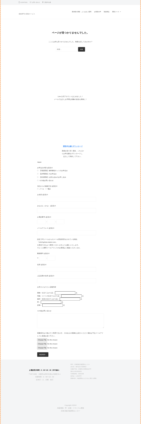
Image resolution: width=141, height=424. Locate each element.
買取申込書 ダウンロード (73, 146)
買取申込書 (47, 2)
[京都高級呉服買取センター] (44, 391)
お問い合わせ (36, 2)
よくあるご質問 (86, 11)
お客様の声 (97, 11)
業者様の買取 (76, 11)
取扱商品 (106, 11)
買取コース (115, 11)
